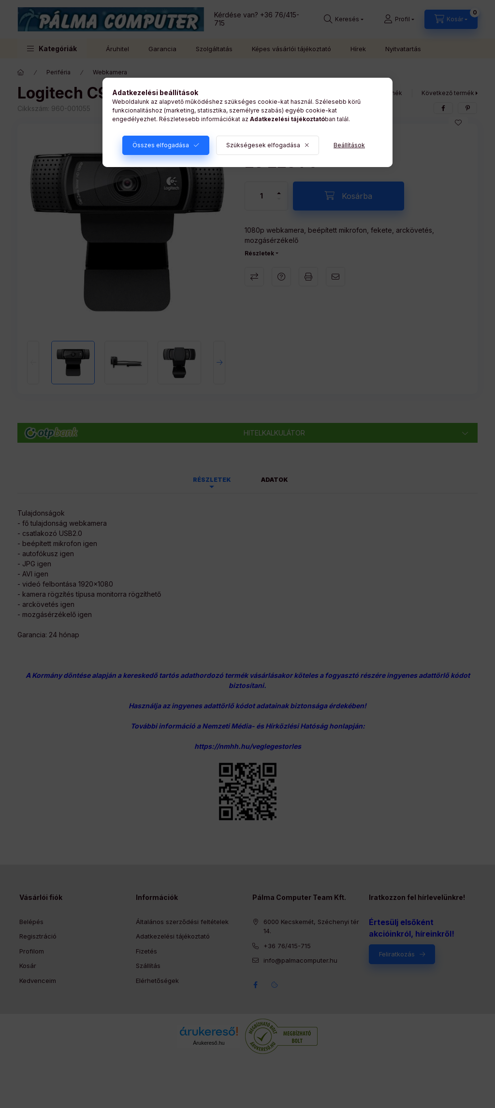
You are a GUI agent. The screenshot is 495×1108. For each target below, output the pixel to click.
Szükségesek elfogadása (263, 145)
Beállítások (349, 145)
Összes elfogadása (160, 145)
